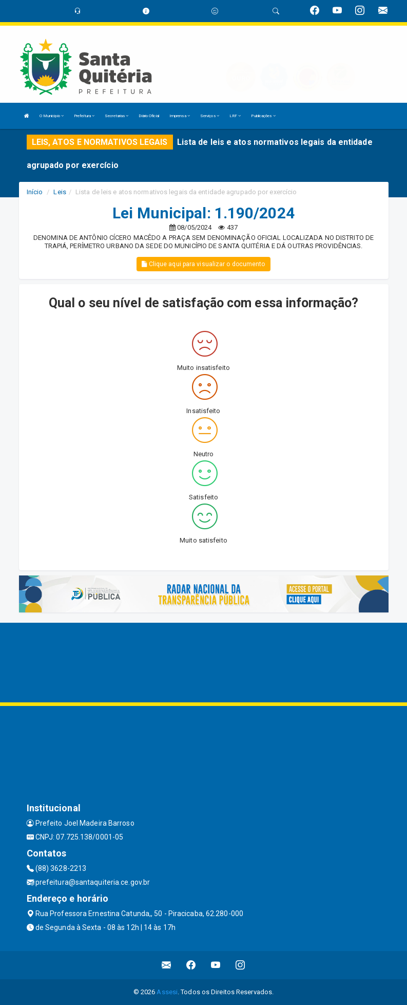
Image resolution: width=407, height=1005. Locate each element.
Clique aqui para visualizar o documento (203, 264)
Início (35, 192)
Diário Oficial (149, 116)
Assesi (167, 992)
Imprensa (179, 116)
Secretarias (116, 116)
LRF (235, 116)
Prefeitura (84, 116)
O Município (52, 116)
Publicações (263, 116)
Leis (59, 192)
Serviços (209, 116)
